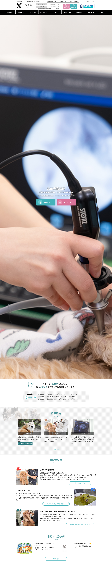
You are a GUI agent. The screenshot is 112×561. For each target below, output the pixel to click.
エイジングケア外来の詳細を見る (56, 503)
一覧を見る (30, 397)
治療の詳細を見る (80, 482)
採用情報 (79, 12)
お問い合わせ (90, 12)
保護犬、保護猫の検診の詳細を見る (80, 524)
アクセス (102, 12)
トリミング (33, 12)
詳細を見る (56, 449)
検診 (56, 12)
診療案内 (9, 12)
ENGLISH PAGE (90, 1)
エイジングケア (44, 12)
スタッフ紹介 (67, 12)
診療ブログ (21, 12)
